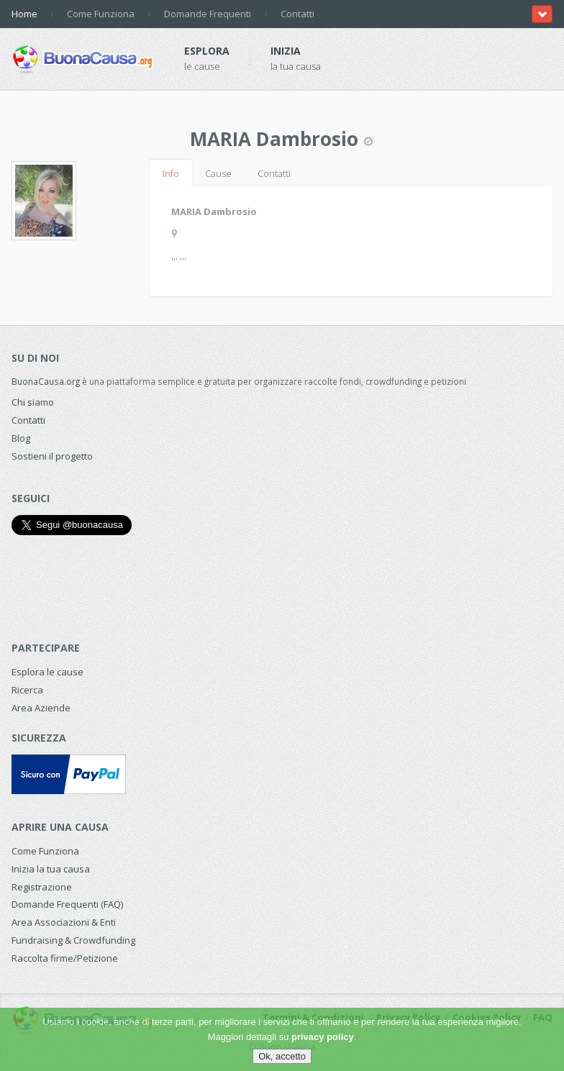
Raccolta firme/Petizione (65, 958)
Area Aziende (41, 707)
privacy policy (322, 1036)
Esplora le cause (47, 671)
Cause (218, 173)
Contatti (297, 13)
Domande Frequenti (207, 13)
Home (24, 13)
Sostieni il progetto (52, 456)
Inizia (285, 51)
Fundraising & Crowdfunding (73, 940)
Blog (21, 438)
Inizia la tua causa (51, 868)
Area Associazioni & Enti (64, 922)
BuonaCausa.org (46, 381)
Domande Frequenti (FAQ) (67, 904)
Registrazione (42, 886)
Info (171, 173)
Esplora (206, 51)
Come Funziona (101, 13)
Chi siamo (33, 402)
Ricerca (27, 689)
